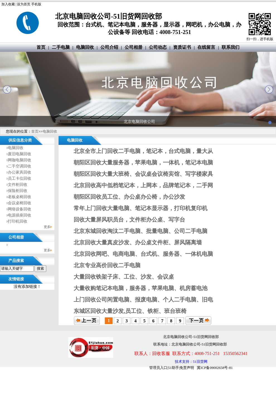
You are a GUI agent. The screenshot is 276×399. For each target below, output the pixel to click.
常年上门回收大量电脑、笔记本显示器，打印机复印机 (140, 208)
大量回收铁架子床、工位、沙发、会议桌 (124, 277)
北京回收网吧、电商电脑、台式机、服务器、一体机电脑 (143, 254)
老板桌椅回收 (19, 197)
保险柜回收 (17, 191)
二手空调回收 (19, 166)
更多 (47, 227)
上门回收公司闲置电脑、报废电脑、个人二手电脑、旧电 (143, 299)
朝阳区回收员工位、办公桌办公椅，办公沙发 (129, 197)
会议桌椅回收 (19, 203)
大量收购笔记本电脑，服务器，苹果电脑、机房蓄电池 (140, 288)
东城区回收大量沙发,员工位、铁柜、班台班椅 (130, 311)
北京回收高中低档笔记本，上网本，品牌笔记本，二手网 (143, 185)
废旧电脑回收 (19, 154)
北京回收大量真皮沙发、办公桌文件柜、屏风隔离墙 (138, 242)
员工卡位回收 (19, 178)
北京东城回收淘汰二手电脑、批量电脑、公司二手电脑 (140, 231)
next (269, 89)
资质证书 (182, 47)
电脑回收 (85, 47)
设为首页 (23, 4)
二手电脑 (61, 47)
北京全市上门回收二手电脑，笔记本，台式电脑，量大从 (143, 151)
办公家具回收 (19, 172)
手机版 (36, 4)
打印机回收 (17, 221)
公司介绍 (109, 47)
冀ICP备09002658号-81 (215, 368)
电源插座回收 (19, 215)
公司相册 (133, 47)
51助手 (173, 368)
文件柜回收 (17, 185)
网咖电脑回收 (19, 160)
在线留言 (206, 47)
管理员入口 (158, 368)
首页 (41, 47)
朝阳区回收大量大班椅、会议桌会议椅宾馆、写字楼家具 (143, 174)
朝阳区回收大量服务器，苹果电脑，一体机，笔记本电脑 (143, 162)
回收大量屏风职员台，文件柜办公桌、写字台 (129, 219)
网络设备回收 (19, 209)
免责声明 (187, 368)
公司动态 (158, 47)
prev (7, 89)
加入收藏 (8, 4)
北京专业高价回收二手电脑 (107, 265)
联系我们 (230, 47)
